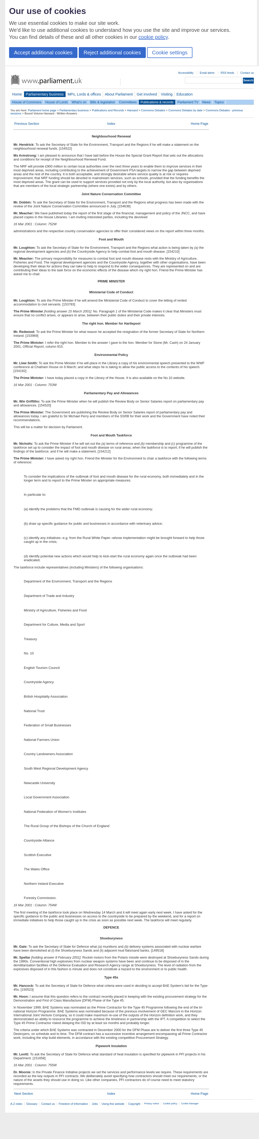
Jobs (95, 1103)
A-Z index (16, 1103)
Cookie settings (170, 52)
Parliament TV (187, 102)
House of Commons (26, 102)
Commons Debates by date (185, 110)
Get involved (147, 94)
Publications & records (157, 102)
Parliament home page (42, 110)
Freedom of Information (73, 1103)
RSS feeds (227, 72)
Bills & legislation (102, 102)
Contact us (247, 72)
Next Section (23, 1094)
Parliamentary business (45, 94)
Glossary (32, 1103)
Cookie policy (170, 1103)
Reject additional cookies (112, 52)
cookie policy (153, 37)
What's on (79, 102)
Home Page (199, 124)
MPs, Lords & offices (84, 94)
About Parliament (119, 94)
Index (111, 124)
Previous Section (26, 124)
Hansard (132, 110)
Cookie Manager (190, 1103)
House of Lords (56, 102)
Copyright (134, 1103)
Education (184, 94)
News (206, 102)
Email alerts (207, 72)
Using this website (113, 1103)
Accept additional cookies (43, 52)
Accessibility (185, 72)
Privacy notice (151, 1103)
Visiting (166, 94)
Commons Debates (153, 110)
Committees (127, 102)
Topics (219, 102)
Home (17, 94)
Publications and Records (108, 110)
